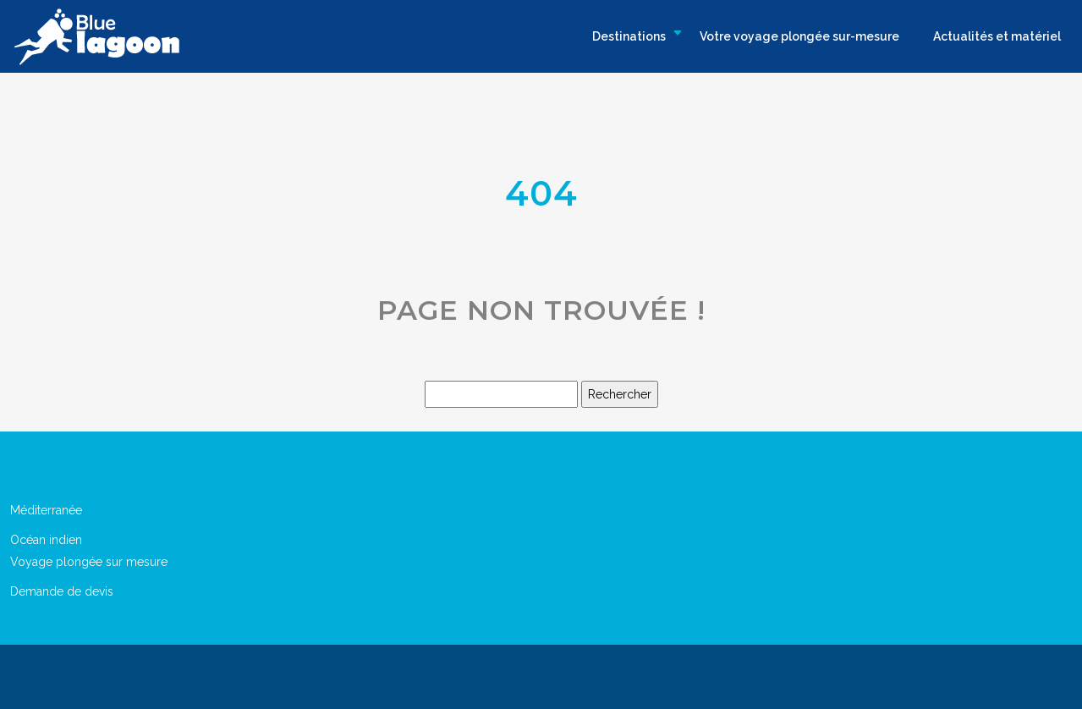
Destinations (629, 36)
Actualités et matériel (997, 36)
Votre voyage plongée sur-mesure (799, 36)
